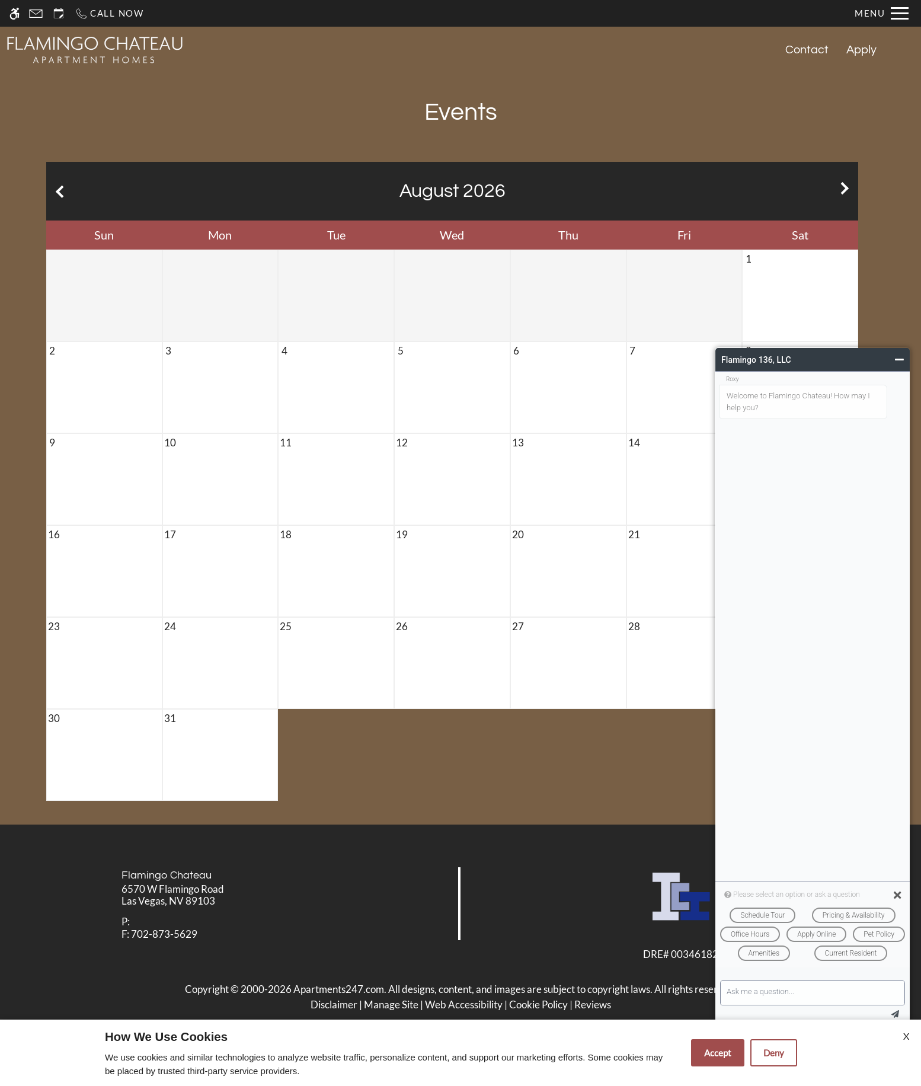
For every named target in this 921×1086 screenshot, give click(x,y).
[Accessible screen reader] (14, 13)
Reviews (592, 1004)
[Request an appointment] (59, 13)
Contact (807, 50)
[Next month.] (846, 191)
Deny (773, 1052)
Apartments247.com (338, 989)
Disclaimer (334, 1004)
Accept (717, 1052)
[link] (230, 895)
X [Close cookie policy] (906, 1036)
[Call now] (109, 13)
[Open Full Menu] (881, 13)
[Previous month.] (58, 191)
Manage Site (391, 1004)
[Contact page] (36, 13)
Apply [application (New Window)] (861, 50)
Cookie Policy (538, 1004)
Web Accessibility (464, 1004)
